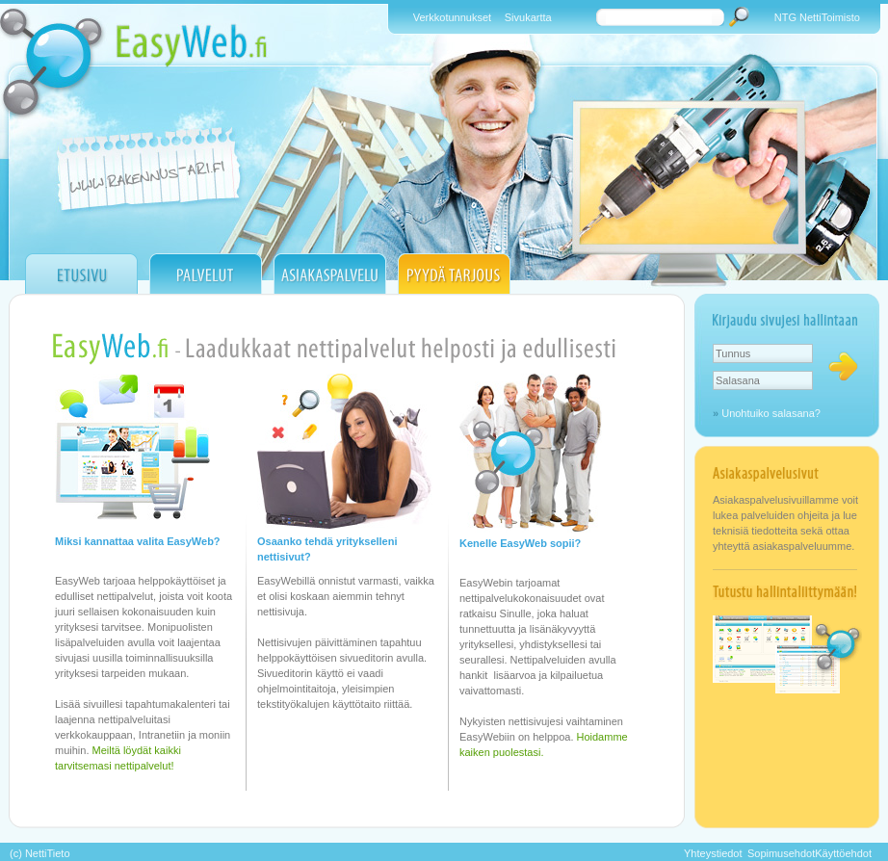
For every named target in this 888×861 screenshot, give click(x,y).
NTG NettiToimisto (817, 17)
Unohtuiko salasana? (771, 413)
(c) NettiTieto (40, 853)
